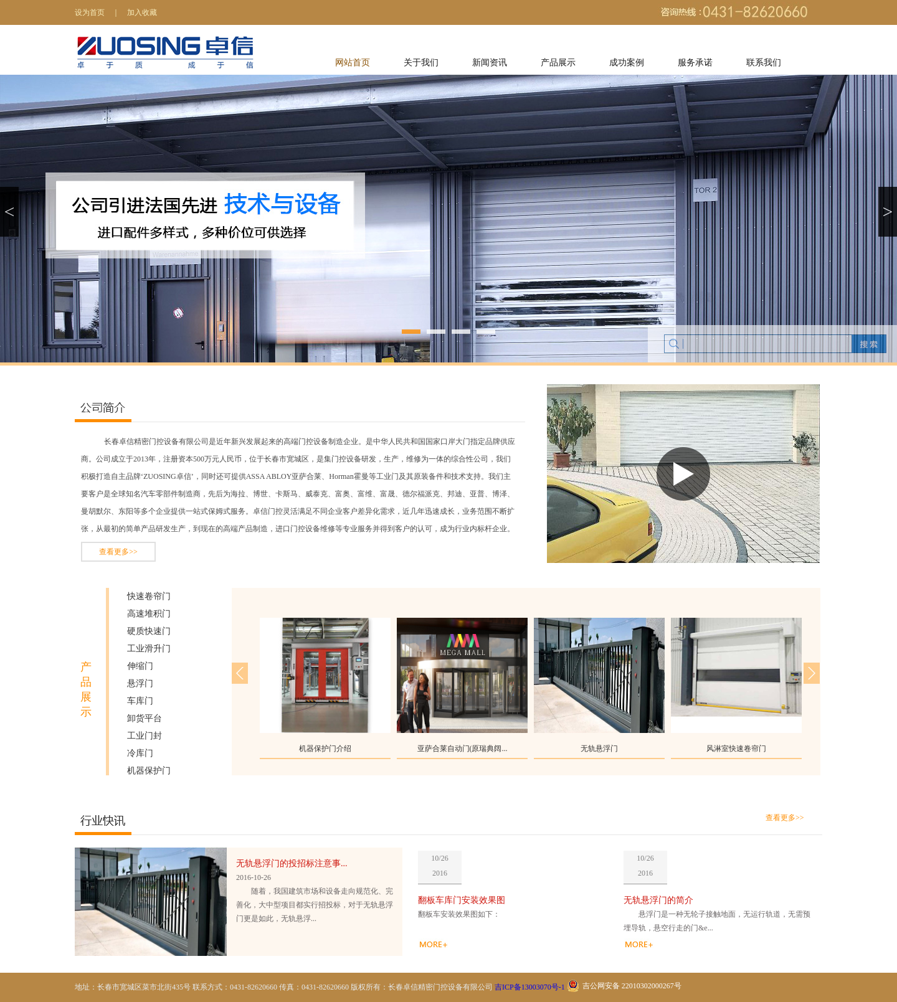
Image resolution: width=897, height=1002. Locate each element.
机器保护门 (149, 770)
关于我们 (421, 62)
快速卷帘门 (149, 596)
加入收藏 (142, 12)
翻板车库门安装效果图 (461, 900)
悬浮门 (140, 683)
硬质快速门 (149, 631)
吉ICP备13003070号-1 (530, 987)
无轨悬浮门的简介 (658, 900)
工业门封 (144, 735)
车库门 (140, 701)
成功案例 (626, 62)
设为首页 (90, 12)
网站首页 (352, 62)
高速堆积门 (149, 613)
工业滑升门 (149, 648)
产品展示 (558, 62)
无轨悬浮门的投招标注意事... (292, 863)
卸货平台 (144, 718)
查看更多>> (118, 551)
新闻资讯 (489, 62)
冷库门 (140, 753)
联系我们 (763, 62)
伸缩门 (140, 666)
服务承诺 (695, 62)
